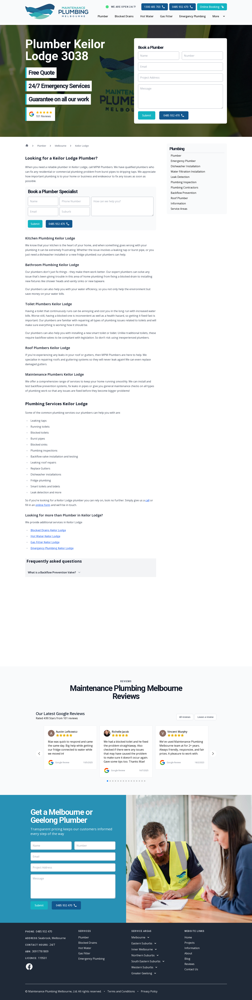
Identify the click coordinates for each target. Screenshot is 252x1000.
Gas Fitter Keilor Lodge (45, 542)
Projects (189, 943)
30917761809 (40, 951)
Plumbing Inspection (183, 182)
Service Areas (179, 209)
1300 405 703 (154, 7)
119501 (42, 958)
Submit (146, 115)
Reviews (189, 964)
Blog (187, 958)
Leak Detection (180, 177)
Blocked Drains (124, 16)
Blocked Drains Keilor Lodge (48, 530)
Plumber (103, 16)
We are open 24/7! (123, 6)
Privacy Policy (149, 991)
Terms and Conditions (121, 991)
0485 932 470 (182, 7)
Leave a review (205, 717)
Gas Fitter (166, 16)
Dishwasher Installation (185, 166)
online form (43, 505)
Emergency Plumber (183, 161)
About (188, 953)
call (147, 500)
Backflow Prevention (183, 193)
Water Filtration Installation (188, 171)
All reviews (184, 717)
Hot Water (146, 16)
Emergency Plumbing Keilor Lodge (52, 548)
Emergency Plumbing (192, 16)
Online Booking (212, 7)
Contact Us (191, 969)
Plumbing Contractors (184, 187)
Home (188, 937)
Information (178, 203)
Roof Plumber (179, 198)
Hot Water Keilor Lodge (45, 536)
